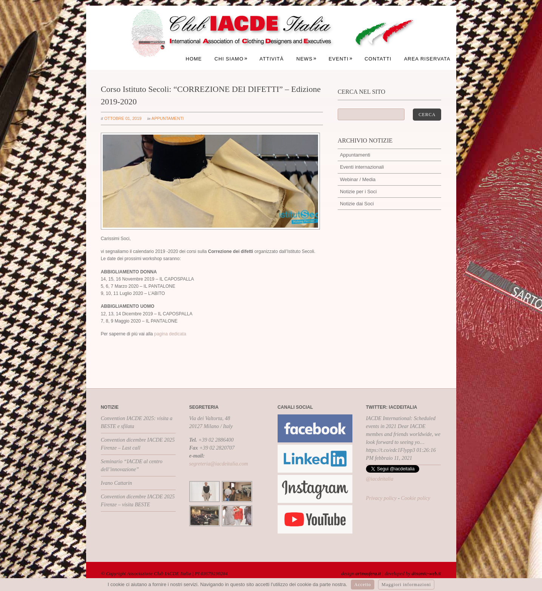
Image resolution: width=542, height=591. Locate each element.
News (306, 59)
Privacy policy (381, 498)
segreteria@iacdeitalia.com (218, 464)
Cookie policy (415, 498)
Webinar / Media (357, 179)
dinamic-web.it (426, 573)
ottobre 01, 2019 (123, 118)
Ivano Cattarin (116, 483)
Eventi (341, 59)
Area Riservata (427, 59)
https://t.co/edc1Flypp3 (390, 450)
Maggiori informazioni (406, 584)
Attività (271, 59)
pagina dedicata (170, 334)
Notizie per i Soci (358, 191)
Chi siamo (231, 59)
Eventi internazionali (362, 167)
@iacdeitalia (380, 479)
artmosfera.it (368, 573)
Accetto (362, 584)
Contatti (377, 59)
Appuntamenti (167, 118)
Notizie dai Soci (357, 203)
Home (194, 59)
